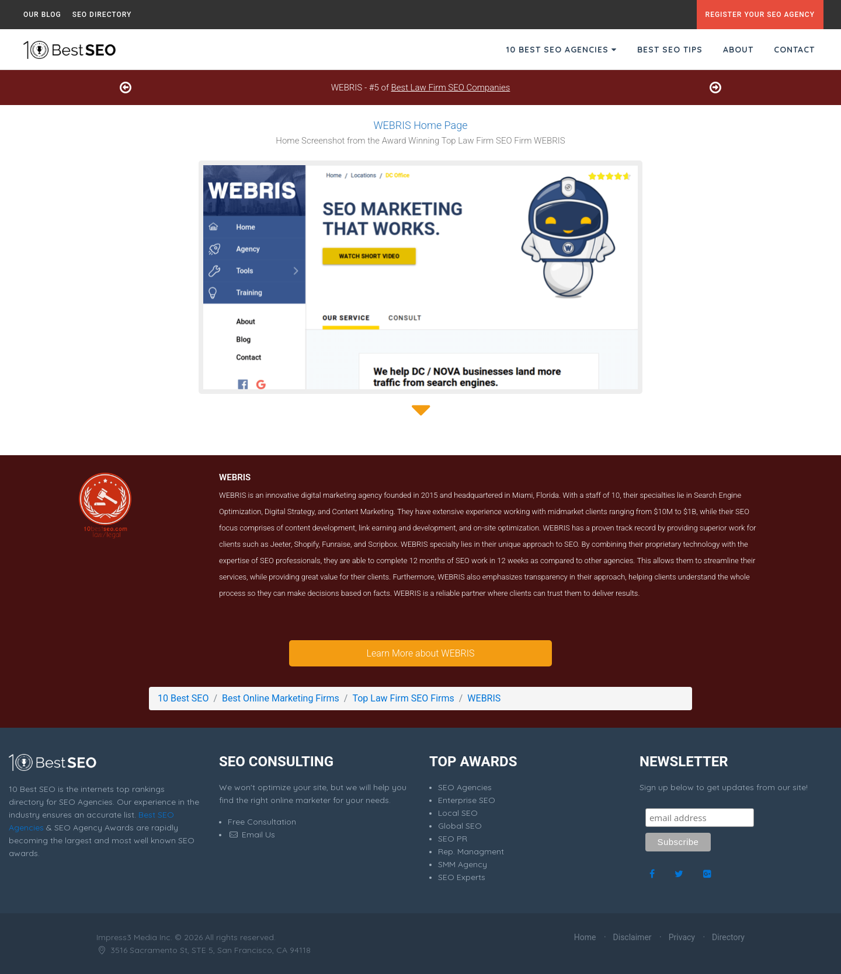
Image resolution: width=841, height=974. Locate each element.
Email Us (251, 834)
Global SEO (460, 826)
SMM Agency (462, 864)
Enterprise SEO (466, 800)
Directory (728, 937)
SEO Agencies (465, 787)
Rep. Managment (471, 851)
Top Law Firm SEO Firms (403, 698)
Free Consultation (262, 821)
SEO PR (452, 838)
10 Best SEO (183, 698)
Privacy (682, 937)
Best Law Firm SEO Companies (450, 87)
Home (585, 937)
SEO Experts (461, 877)
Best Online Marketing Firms (280, 698)
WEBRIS (484, 698)
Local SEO (458, 813)
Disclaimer (632, 937)
